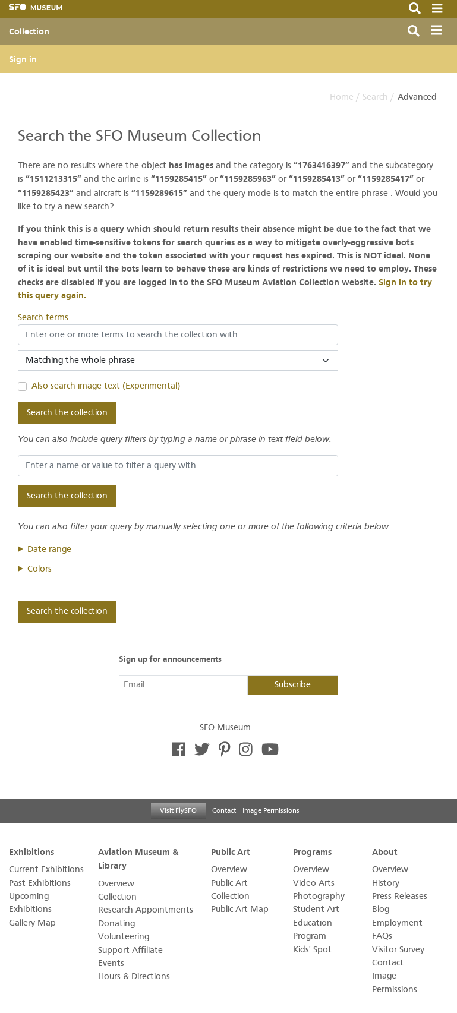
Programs (312, 851)
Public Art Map (240, 909)
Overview (116, 884)
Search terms (43, 318)
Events (111, 963)
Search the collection (67, 413)
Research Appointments (145, 910)
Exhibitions (31, 851)
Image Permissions (271, 810)
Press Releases (399, 896)
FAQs (382, 936)
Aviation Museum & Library (138, 858)
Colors (39, 569)
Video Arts (314, 883)
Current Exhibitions (46, 869)
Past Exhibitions (40, 883)
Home (342, 97)
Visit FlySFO (178, 810)
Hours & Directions (134, 976)
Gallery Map (32, 923)
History (385, 883)
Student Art (316, 909)
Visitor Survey (398, 950)
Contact (224, 810)
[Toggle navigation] (439, 32)
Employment (397, 923)
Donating (116, 924)
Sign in (23, 59)
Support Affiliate (130, 950)
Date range (49, 549)
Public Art (230, 851)
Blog (380, 909)
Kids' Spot (312, 950)
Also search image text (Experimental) (105, 386)
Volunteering (123, 937)
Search (375, 97)
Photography (319, 896)
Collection (29, 31)
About (385, 851)
